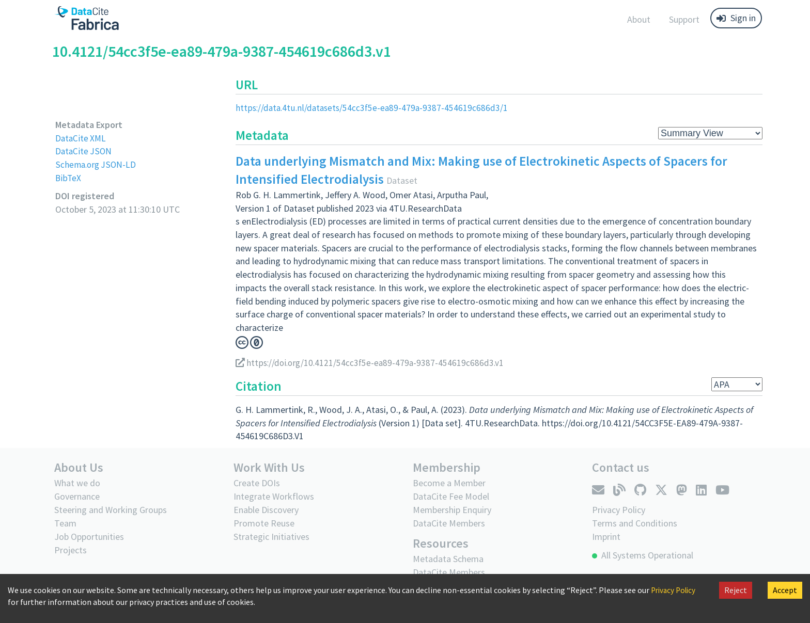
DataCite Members (449, 523)
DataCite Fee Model (451, 496)
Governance (77, 496)
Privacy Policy (675, 590)
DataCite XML (81, 138)
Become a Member (449, 483)
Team (65, 523)
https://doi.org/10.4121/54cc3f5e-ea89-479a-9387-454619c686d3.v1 (372, 363)
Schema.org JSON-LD (96, 164)
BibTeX (68, 178)
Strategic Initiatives (271, 536)
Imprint (606, 536)
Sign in (736, 18)
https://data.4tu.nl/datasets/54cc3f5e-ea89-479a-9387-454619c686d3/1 (374, 108)
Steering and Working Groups (110, 510)
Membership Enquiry (452, 510)
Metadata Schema (448, 559)
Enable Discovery (266, 510)
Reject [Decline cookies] (735, 590)
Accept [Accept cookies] (785, 590)
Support (684, 19)
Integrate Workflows (273, 496)
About (638, 19)
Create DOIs (256, 483)
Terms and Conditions (634, 523)
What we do (77, 483)
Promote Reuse (263, 523)
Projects (70, 550)
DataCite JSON (84, 151)
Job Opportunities (89, 536)
